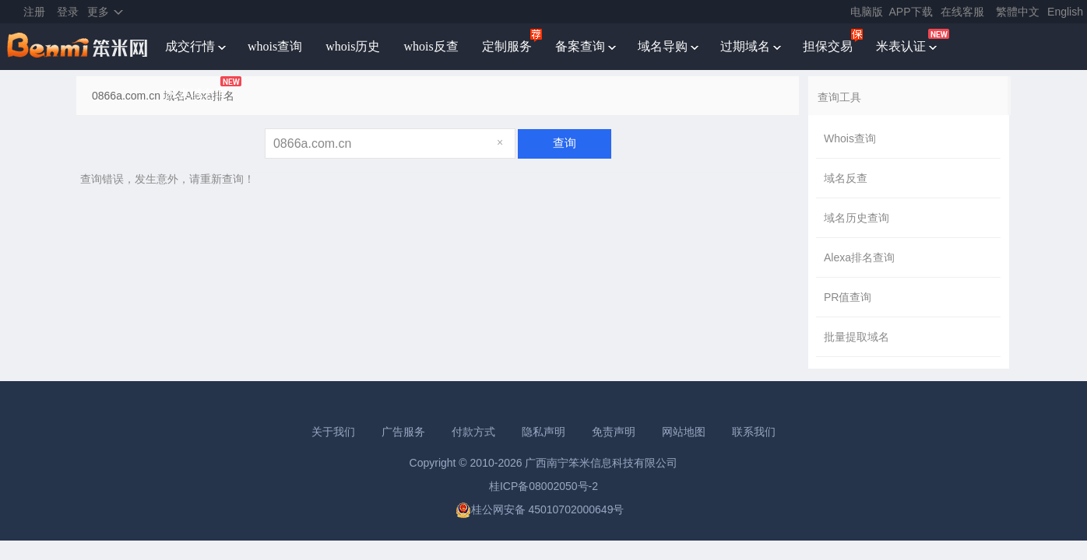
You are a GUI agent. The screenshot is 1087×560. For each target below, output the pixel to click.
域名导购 (663, 46)
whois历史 (352, 46)
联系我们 (754, 431)
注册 (34, 11)
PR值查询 (847, 297)
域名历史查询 (856, 218)
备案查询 (580, 46)
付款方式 (473, 431)
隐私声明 (543, 431)
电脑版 (866, 11)
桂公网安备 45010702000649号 (540, 509)
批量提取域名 (856, 337)
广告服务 (403, 431)
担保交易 (828, 46)
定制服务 (507, 46)
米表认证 (901, 46)
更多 (98, 11)
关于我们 (333, 431)
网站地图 (683, 431)
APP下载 (911, 11)
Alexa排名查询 (859, 257)
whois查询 (275, 46)
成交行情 (190, 46)
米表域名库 (196, 93)
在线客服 (962, 11)
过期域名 (745, 46)
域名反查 (845, 178)
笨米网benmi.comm (78, 46)
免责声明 (613, 431)
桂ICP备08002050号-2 (543, 486)
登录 (68, 11)
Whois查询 (850, 138)
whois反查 (430, 46)
